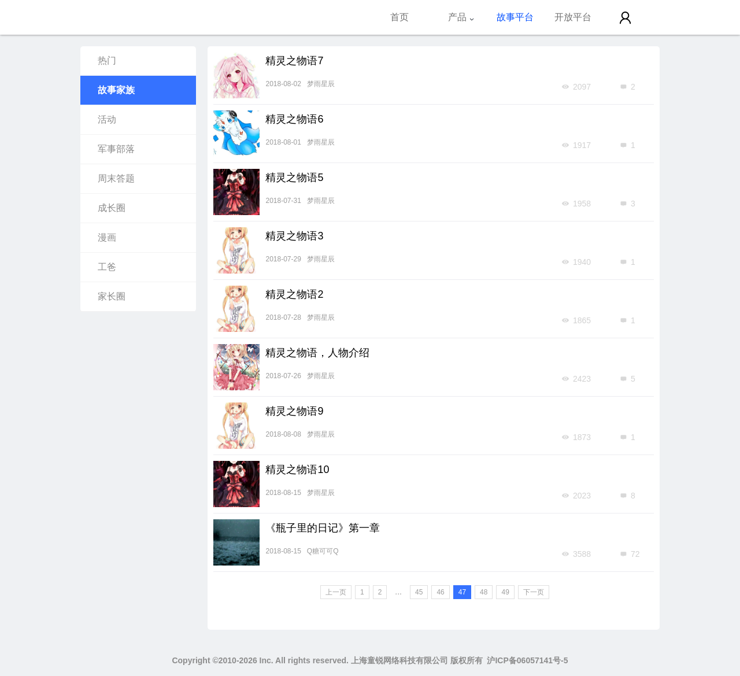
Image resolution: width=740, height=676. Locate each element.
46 (440, 592)
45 (419, 592)
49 (505, 592)
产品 (461, 17)
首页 (399, 17)
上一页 (335, 592)
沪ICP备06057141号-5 (527, 660)
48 (483, 592)
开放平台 (572, 17)
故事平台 (515, 17)
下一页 (533, 592)
